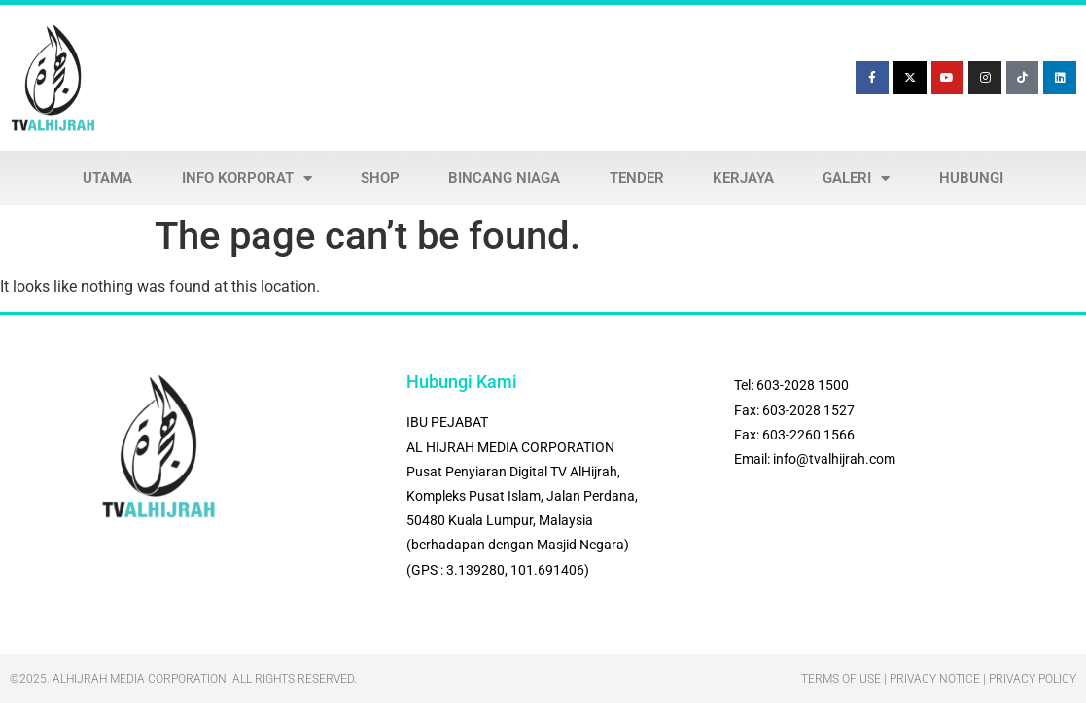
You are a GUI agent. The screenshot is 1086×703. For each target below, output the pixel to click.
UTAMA (107, 178)
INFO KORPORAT (247, 178)
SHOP (380, 178)
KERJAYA (743, 178)
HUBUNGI (971, 178)
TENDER (637, 178)
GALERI (856, 178)
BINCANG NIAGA (504, 178)
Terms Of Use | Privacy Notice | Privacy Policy (938, 678)
